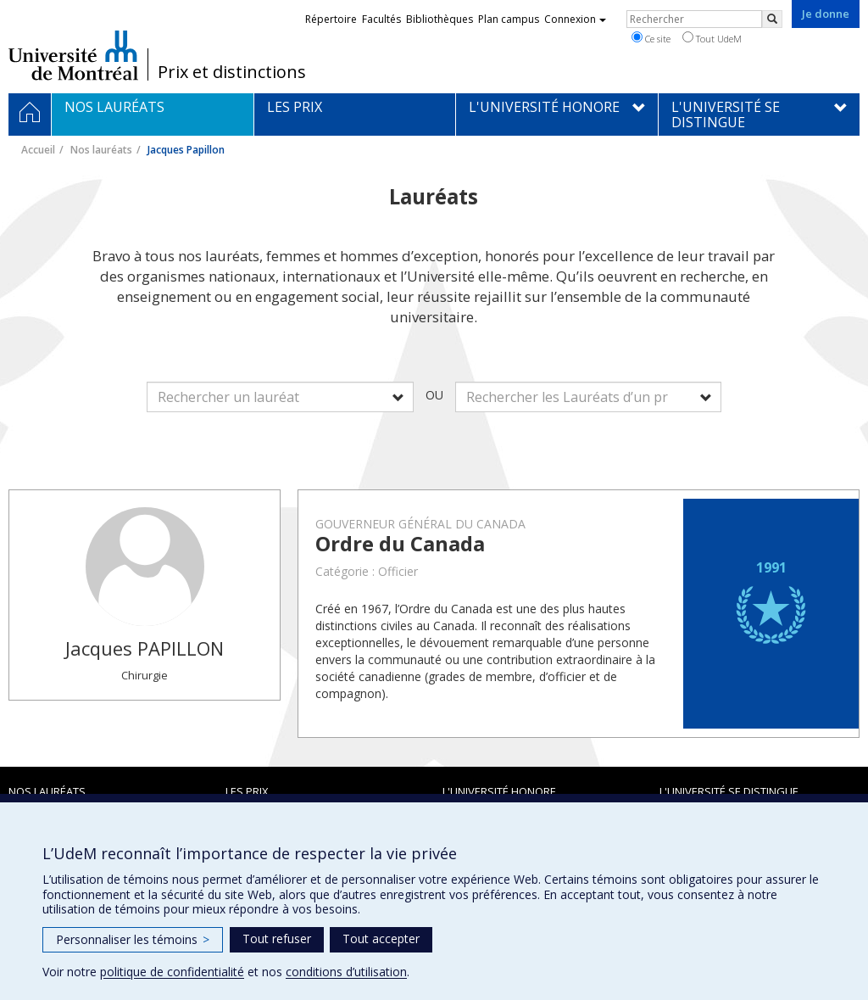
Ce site (651, 38)
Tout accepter (381, 938)
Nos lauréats (101, 149)
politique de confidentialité (172, 972)
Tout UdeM (712, 38)
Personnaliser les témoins (132, 939)
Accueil (38, 149)
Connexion (575, 19)
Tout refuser (276, 938)
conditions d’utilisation (346, 972)
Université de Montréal (73, 55)
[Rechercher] (772, 19)
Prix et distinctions (232, 72)
